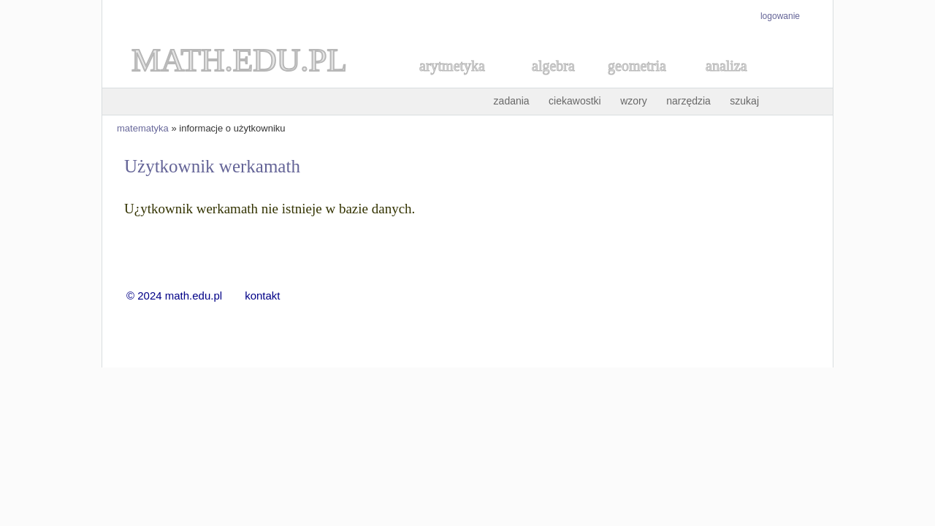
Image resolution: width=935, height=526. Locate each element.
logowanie (780, 16)
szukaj (744, 101)
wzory (633, 101)
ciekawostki (575, 101)
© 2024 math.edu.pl (183, 295)
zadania (512, 101)
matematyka (143, 128)
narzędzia (688, 101)
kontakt (262, 295)
